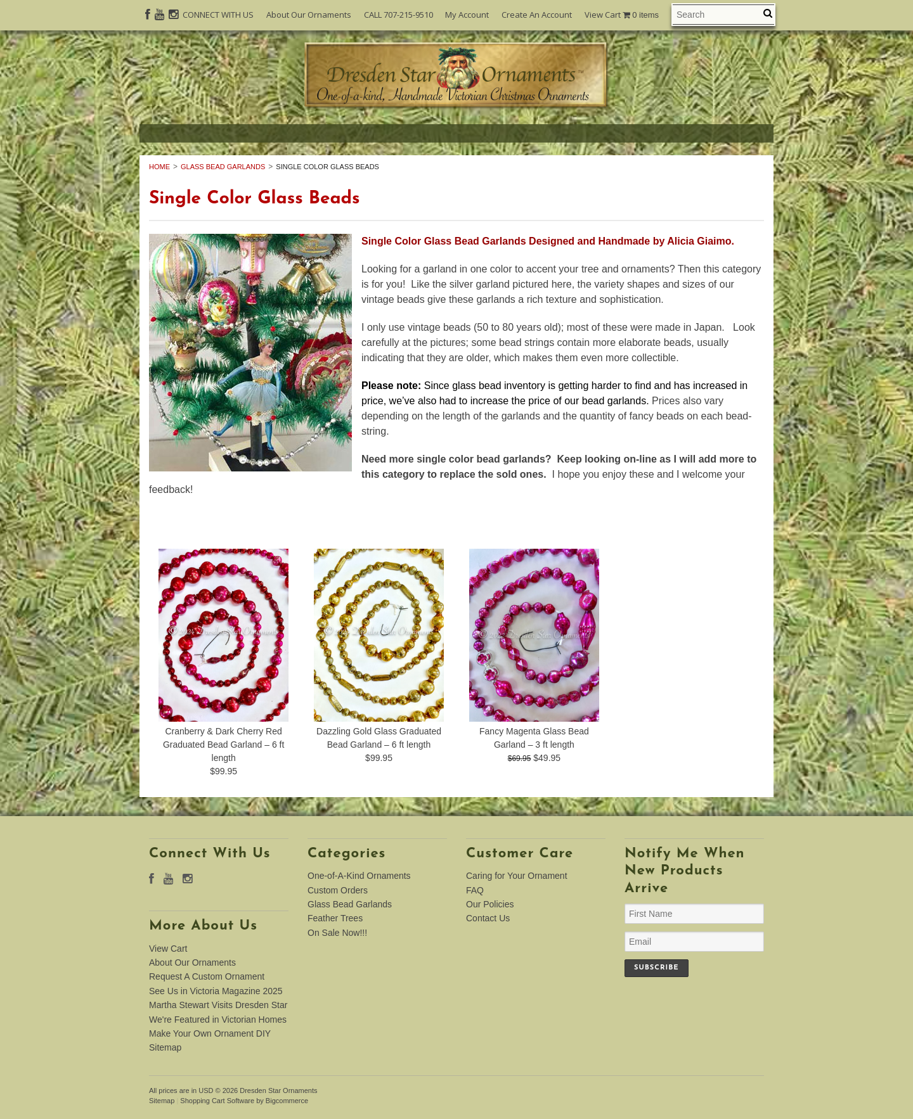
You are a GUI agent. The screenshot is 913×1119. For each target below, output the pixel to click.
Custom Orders (338, 890)
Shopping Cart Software (217, 1100)
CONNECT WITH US (218, 14)
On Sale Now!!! (337, 933)
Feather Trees (335, 918)
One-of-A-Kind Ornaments (359, 876)
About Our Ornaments (308, 14)
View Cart (622, 15)
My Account (467, 14)
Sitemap (165, 1047)
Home (159, 166)
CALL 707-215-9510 (398, 14)
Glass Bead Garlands (223, 166)
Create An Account (537, 14)
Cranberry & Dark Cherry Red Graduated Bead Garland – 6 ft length (223, 744)
